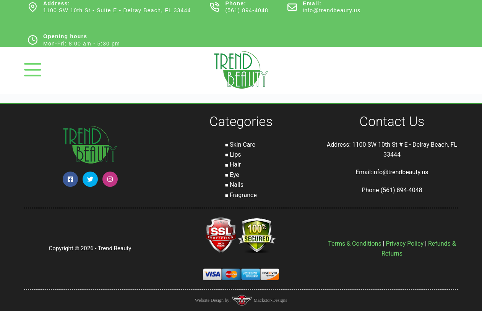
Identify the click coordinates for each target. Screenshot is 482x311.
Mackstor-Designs (269, 300)
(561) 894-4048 (246, 10)
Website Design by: (213, 300)
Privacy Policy (405, 243)
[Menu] (32, 69)
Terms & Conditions (354, 243)
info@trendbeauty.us (331, 10)
